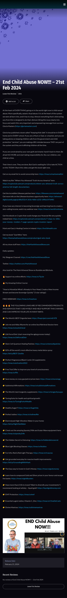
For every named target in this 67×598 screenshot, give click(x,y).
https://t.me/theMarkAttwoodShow (35, 257)
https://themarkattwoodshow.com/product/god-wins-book (26, 238)
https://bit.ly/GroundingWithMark (16, 462)
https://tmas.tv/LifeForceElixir (15, 337)
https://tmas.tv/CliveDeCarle (49, 501)
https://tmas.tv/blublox (37, 446)
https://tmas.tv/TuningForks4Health (17, 401)
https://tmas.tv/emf (26, 494)
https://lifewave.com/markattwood (50, 193)
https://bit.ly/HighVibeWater (14, 424)
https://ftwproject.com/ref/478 (44, 318)
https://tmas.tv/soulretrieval (14, 328)
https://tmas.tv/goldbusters (22, 478)
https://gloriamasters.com (26, 126)
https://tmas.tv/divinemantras (31, 507)
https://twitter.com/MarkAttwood (23, 263)
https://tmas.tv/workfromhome (50, 209)
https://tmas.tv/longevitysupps (50, 392)
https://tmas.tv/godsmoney (48, 469)
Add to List (11, 101)
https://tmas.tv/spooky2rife (14, 433)
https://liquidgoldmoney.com (49, 488)
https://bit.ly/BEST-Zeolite (13, 353)
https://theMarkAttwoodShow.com (35, 244)
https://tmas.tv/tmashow (27, 299)
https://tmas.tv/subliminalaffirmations (40, 385)
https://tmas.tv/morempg (50, 379)
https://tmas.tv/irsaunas (43, 453)
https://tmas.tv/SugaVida (28, 408)
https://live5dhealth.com (47, 228)
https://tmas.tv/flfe (10, 372)
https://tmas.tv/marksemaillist (51, 174)
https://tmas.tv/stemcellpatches (47, 344)
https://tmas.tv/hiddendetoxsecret (44, 440)
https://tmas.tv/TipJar (35, 276)
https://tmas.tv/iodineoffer (28, 414)
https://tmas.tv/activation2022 (15, 363)
